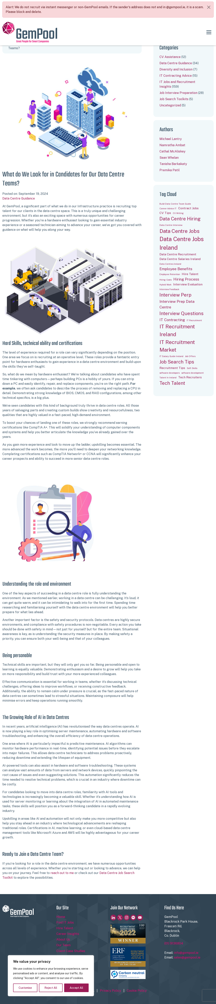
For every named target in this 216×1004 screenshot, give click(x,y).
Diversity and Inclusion (176, 69)
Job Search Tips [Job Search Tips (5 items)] (176, 362)
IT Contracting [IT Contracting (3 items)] (172, 320)
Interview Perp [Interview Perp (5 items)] (175, 295)
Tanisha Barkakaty (173, 164)
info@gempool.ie (186, 953)
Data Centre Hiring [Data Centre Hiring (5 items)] (180, 219)
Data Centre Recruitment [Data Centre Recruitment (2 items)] (177, 254)
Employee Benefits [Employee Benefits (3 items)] (175, 269)
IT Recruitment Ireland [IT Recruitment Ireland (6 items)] (177, 330)
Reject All (50, 987)
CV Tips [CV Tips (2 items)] (165, 213)
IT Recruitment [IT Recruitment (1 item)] (194, 320)
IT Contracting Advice (175, 76)
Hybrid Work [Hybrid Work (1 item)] (165, 284)
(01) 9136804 (173, 943)
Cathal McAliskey (172, 151)
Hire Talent (64, 928)
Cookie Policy (137, 990)
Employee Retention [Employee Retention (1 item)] (169, 274)
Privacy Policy (110, 990)
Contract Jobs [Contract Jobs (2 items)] (188, 208)
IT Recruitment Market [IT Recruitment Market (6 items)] (177, 346)
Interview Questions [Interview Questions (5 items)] (181, 313)
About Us (63, 939)
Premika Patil (169, 170)
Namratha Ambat (172, 145)
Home (60, 917)
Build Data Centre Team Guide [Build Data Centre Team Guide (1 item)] (175, 204)
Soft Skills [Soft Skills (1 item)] (192, 368)
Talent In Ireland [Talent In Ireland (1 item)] (167, 377)
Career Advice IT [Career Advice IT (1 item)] (167, 208)
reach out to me (62, 873)
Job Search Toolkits (173, 99)
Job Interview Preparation (178, 93)
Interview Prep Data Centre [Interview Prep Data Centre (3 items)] (176, 304)
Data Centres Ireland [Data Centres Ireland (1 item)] (170, 264)
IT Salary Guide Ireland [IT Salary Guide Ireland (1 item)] (171, 356)
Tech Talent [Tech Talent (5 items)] (172, 383)
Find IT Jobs (65, 922)
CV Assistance (170, 57)
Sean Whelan (169, 157)
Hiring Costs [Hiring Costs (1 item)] (165, 280)
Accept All (76, 987)
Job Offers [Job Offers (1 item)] (190, 356)
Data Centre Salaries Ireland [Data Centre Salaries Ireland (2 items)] (180, 259)
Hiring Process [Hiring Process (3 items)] (186, 279)
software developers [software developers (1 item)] (169, 373)
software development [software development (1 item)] (192, 373)
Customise (25, 987)
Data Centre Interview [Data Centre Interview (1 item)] (170, 225)
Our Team (63, 945)
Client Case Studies (70, 951)
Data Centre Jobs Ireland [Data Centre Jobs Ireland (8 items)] (181, 243)
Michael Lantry (170, 139)
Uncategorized (170, 105)
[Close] (208, 7)
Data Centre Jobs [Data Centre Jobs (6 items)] (179, 231)
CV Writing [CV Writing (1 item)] (178, 213)
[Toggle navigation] (209, 32)
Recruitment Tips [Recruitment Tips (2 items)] (172, 368)
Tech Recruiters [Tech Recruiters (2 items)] (190, 377)
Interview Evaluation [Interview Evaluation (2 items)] (187, 284)
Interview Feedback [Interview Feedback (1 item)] (169, 289)
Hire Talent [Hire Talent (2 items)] (190, 274)
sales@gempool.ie (187, 957)
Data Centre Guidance (18, 198)
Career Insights (67, 934)
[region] (51, 975)
